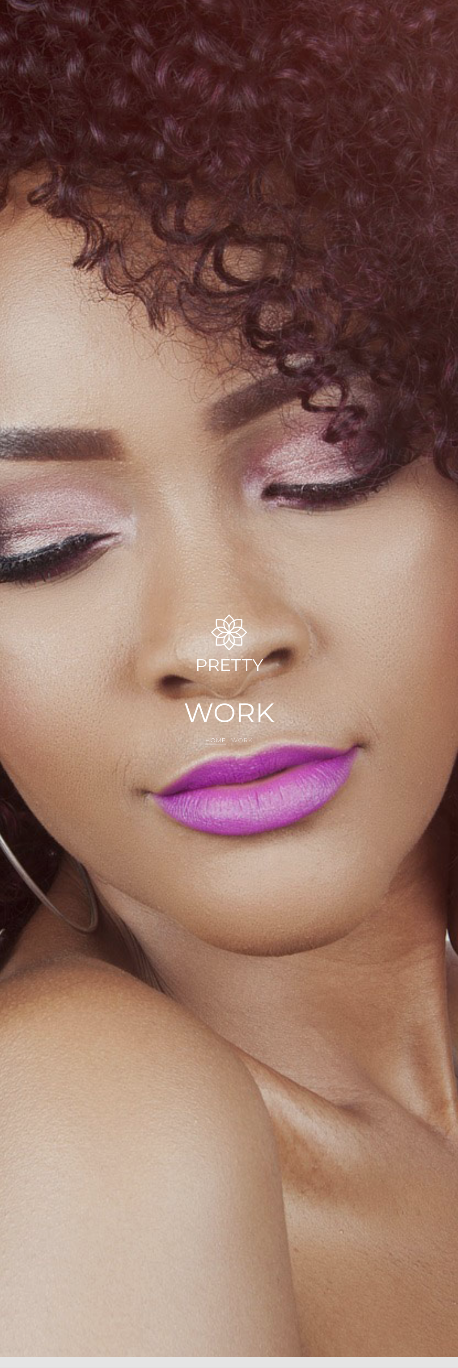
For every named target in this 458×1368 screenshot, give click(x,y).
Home (215, 740)
